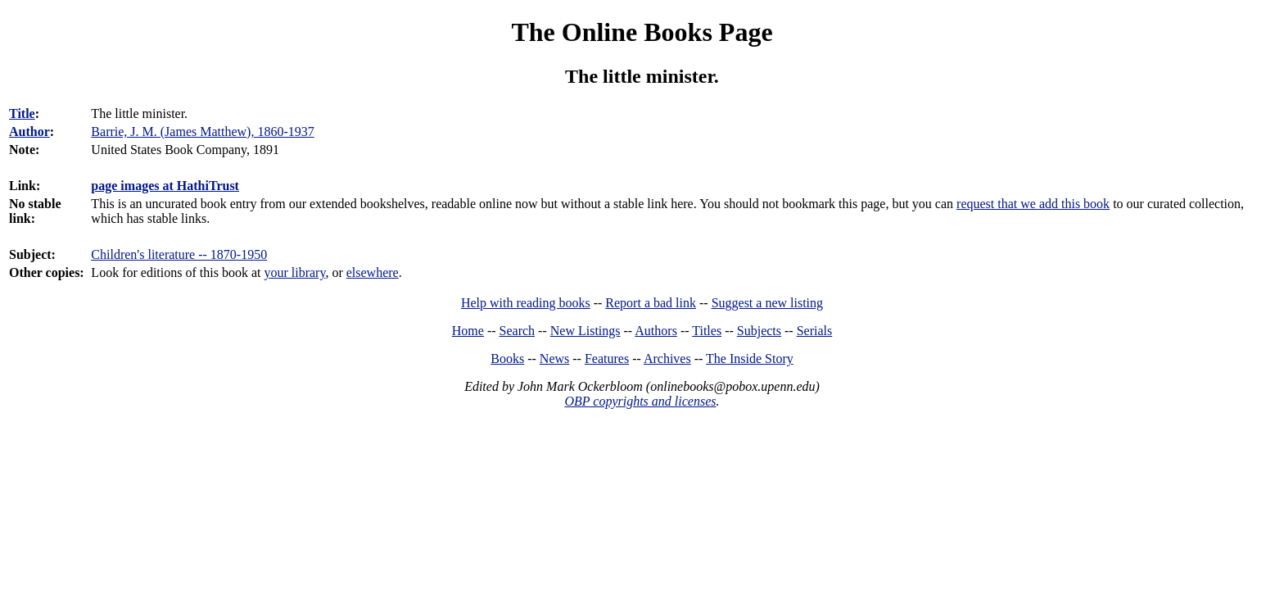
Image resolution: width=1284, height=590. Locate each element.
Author (29, 131)
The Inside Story (749, 358)
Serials (815, 331)
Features (607, 358)
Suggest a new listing (767, 303)
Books (507, 358)
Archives (667, 358)
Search (518, 331)
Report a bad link (650, 303)
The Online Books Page (641, 32)
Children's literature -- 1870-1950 (179, 254)
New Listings (585, 331)
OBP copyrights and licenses (640, 401)
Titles (706, 331)
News (554, 358)
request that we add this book (1033, 204)
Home (468, 331)
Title (22, 113)
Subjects (759, 331)
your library (294, 272)
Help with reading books (525, 303)
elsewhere (372, 272)
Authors (656, 331)
